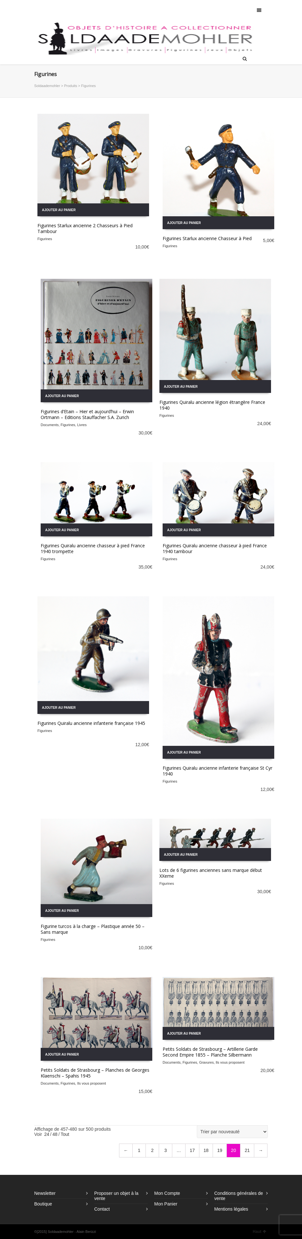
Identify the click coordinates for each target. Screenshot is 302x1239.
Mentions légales (231, 1209)
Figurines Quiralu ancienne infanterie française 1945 (91, 723)
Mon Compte (167, 1193)
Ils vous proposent (91, 1083)
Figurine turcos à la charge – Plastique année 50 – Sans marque (93, 929)
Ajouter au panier (59, 210)
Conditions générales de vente (238, 1196)
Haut (259, 1231)
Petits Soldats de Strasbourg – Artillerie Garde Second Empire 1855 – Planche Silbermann (210, 1052)
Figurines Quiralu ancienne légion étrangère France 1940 (212, 405)
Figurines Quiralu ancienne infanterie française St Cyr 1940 (217, 771)
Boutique (43, 1203)
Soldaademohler (47, 86)
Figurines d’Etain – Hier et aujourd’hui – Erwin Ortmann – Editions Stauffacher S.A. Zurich (87, 414)
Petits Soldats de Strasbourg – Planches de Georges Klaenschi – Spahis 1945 (95, 1073)
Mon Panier (165, 1203)
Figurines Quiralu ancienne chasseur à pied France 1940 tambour (215, 548)
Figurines (44, 239)
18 (206, 1150)
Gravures (206, 1062)
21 (247, 1150)
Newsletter (44, 1193)
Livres (81, 425)
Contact (102, 1209)
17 (192, 1150)
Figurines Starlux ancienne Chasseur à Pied (207, 238)
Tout (65, 1134)
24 (46, 1134)
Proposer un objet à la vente (116, 1196)
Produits (70, 86)
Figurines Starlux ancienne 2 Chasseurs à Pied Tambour (85, 228)
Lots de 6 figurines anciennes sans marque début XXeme (210, 873)
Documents (50, 425)
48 (54, 1134)
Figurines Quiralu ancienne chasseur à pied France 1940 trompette (93, 548)
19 (219, 1150)
